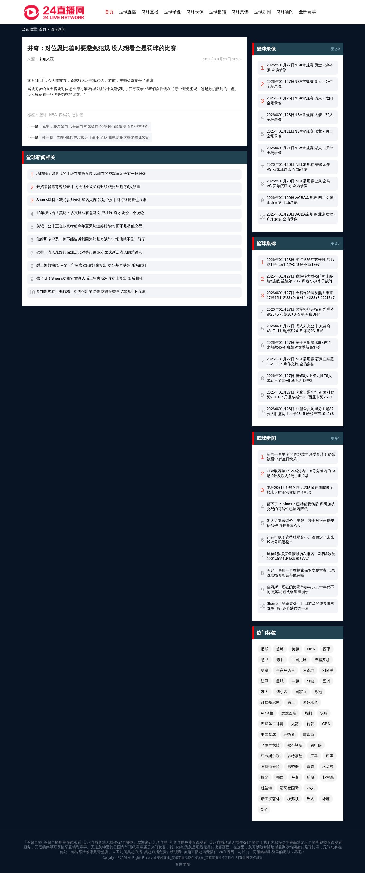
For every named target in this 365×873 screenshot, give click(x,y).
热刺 (308, 713)
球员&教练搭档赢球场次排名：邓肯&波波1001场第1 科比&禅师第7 (301, 556)
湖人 (264, 692)
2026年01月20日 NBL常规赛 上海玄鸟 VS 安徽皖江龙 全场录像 (298, 183)
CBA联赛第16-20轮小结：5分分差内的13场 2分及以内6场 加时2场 (301, 473)
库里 (329, 756)
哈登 (311, 777)
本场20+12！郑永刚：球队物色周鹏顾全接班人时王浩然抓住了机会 (300, 489)
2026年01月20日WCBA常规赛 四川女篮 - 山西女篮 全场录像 (301, 200)
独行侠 (316, 745)
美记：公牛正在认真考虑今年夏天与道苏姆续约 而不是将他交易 (89, 226)
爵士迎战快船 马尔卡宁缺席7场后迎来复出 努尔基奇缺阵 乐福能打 (91, 265)
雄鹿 (326, 799)
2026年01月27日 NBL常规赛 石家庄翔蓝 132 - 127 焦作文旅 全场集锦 (300, 361)
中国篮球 (268, 734)
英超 (295, 649)
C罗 (264, 809)
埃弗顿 (293, 799)
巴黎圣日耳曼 (272, 724)
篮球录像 (195, 12)
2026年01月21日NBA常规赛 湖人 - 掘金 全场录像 (300, 150)
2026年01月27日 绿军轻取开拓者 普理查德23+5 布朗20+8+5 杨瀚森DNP (300, 311)
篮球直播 (150, 12)
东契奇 (293, 766)
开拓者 (289, 734)
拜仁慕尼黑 (270, 702)
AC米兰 (267, 713)
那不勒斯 (294, 745)
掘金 (264, 777)
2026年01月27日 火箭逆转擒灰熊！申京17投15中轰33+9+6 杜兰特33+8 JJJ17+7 (301, 295)
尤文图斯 (288, 713)
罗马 (314, 756)
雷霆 (310, 766)
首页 (109, 12)
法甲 (264, 681)
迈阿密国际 (289, 788)
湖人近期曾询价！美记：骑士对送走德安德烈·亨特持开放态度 (300, 523)
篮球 (43, 115)
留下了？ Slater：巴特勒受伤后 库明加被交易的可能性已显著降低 (301, 506)
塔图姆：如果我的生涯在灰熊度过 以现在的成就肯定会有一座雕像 (91, 173)
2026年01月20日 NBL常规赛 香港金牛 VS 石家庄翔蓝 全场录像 (298, 166)
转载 (310, 724)
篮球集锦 (240, 12)
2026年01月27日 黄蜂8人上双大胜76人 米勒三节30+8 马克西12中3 (299, 378)
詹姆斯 (308, 734)
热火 (310, 799)
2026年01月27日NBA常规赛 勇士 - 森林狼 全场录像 (300, 67)
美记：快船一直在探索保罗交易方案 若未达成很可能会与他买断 (301, 572)
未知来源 (46, 59)
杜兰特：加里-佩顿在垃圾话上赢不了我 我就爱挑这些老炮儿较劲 (95, 137)
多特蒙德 (294, 756)
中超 (295, 681)
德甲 (280, 659)
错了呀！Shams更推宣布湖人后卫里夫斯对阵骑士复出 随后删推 (89, 278)
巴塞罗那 (322, 659)
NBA (53, 115)
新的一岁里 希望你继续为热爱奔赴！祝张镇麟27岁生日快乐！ (301, 456)
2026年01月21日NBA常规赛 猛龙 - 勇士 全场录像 (300, 133)
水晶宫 (327, 766)
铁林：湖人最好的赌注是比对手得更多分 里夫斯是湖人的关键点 (89, 252)
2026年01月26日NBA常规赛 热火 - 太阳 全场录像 (300, 100)
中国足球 (299, 659)
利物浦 (327, 670)
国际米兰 (310, 702)
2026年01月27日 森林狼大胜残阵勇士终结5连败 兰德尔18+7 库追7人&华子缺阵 (300, 278)
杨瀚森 (328, 777)
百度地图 (182, 864)
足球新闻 (262, 12)
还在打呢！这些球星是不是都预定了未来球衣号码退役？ (300, 539)
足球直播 (127, 12)
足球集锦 (217, 12)
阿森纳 (308, 670)
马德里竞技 (270, 745)
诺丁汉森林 (270, 799)
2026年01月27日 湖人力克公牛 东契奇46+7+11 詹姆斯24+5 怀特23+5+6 (298, 328)
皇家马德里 (285, 670)
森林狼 (64, 115)
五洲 (326, 681)
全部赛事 (307, 12)
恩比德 (77, 115)
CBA (326, 724)
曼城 (280, 681)
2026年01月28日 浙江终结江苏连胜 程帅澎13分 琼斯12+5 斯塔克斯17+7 (300, 262)
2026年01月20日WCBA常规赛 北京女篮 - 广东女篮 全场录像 (301, 216)
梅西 (280, 777)
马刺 (295, 777)
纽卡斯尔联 (270, 756)
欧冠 (318, 692)
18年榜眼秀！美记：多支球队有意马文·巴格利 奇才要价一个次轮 (90, 213)
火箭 (295, 724)
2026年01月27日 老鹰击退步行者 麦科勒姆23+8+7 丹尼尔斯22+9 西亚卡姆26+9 (300, 394)
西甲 (326, 649)
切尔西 (281, 692)
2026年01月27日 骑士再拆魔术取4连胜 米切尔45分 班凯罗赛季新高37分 (299, 344)
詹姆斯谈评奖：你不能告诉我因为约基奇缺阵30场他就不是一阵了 (91, 239)
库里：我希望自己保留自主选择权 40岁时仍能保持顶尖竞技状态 (95, 126)
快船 (324, 713)
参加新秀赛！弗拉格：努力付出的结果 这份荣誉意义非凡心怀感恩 (91, 291)
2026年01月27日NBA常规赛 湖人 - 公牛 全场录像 (300, 84)
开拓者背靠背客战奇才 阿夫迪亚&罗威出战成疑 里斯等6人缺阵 (88, 186)
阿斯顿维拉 (270, 766)
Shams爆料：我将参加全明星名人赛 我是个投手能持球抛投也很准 (91, 200)
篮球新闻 (284, 12)
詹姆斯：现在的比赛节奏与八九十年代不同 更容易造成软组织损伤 (300, 589)
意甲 (264, 659)
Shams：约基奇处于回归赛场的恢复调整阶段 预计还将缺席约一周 (301, 605)
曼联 (264, 670)
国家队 (301, 692)
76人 (311, 788)
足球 (264, 649)
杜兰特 (266, 788)
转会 (311, 681)
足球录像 (172, 12)
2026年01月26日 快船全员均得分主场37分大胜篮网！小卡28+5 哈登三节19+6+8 (300, 411)
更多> (335, 49)
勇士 (291, 702)
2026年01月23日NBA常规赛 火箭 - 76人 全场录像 (300, 117)
